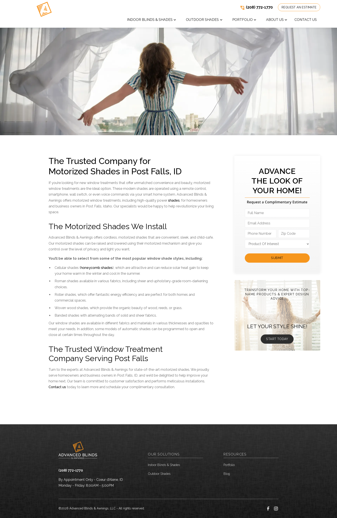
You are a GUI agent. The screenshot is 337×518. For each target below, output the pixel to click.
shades (174, 200)
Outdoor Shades (159, 473)
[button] (152, 20)
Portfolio (229, 465)
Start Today (277, 339)
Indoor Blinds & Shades (164, 465)
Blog (227, 473)
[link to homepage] (43, 14)
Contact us (57, 387)
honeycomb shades (97, 268)
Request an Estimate (299, 7)
